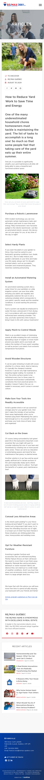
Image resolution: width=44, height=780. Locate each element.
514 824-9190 (13, 748)
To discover (12, 76)
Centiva (26, 777)
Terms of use (19, 774)
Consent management (32, 774)
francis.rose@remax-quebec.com (21, 750)
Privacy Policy (9, 774)
